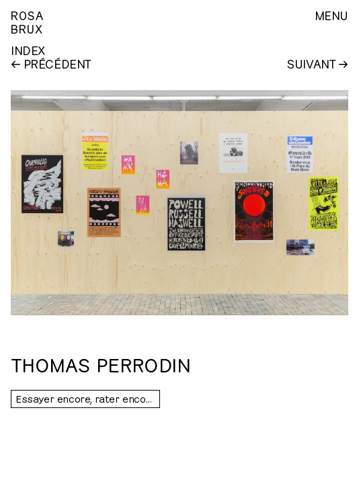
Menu (331, 15)
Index (28, 49)
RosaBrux (27, 21)
